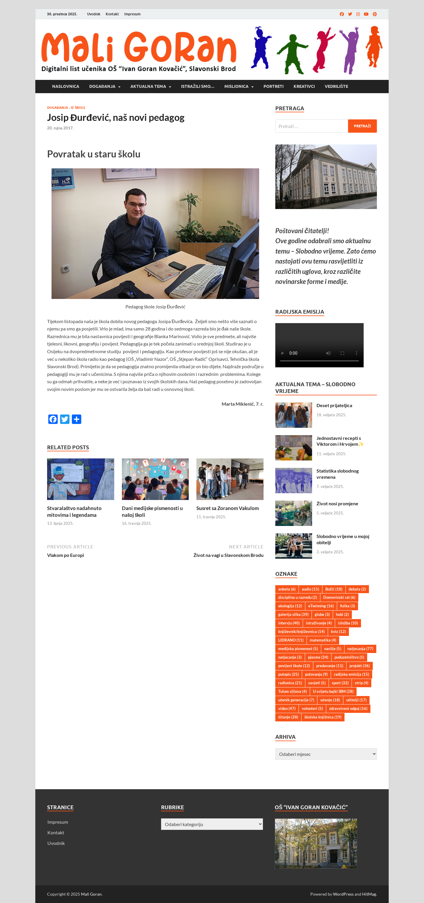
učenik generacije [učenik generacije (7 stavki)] (296, 700)
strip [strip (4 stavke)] (361, 682)
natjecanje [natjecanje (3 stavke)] (290, 657)
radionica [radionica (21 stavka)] (290, 682)
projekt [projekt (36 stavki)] (360, 665)
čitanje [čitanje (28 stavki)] (288, 717)
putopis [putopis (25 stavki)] (288, 674)
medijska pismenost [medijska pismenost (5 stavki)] (298, 648)
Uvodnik (93, 14)
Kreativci (304, 86)
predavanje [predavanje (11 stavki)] (329, 665)
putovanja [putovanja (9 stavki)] (316, 674)
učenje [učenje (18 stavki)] (330, 700)
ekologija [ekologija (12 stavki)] (290, 605)
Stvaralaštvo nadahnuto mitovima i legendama (74, 511)
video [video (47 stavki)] (287, 708)
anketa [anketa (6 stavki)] (287, 589)
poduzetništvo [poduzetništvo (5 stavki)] (349, 657)
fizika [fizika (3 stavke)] (347, 605)
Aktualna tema (148, 86)
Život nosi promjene (337, 503)
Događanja (102, 86)
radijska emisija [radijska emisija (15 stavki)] (351, 674)
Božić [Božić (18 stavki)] (333, 589)
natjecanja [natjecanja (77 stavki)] (360, 648)
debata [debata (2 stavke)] (357, 589)
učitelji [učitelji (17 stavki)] (356, 700)
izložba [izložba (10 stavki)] (348, 623)
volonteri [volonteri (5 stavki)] (312, 708)
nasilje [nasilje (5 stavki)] (332, 648)
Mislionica (236, 86)
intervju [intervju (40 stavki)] (289, 623)
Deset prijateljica (334, 405)
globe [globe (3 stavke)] (322, 614)
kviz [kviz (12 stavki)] (338, 631)
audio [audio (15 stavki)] (310, 589)
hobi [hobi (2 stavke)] (342, 614)
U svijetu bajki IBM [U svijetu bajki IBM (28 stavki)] (333, 691)
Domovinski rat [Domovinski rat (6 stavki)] (339, 597)
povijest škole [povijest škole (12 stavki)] (294, 665)
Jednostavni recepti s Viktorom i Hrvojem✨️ (340, 441)
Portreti (274, 86)
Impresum (132, 14)
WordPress (343, 894)
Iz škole (78, 108)
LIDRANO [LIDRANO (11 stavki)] (291, 640)
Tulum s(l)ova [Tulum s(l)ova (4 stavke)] (292, 691)
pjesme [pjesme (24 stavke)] (318, 657)
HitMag (369, 894)
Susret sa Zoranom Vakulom (227, 508)
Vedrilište (336, 86)
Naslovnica (65, 86)
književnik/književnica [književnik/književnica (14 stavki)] (301, 631)
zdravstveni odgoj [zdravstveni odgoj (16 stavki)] (348, 708)
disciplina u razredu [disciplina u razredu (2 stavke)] (297, 597)
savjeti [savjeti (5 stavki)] (317, 682)
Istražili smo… (197, 86)
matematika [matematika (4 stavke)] (323, 640)
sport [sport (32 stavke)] (340, 682)
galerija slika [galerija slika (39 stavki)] (293, 614)
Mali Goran (91, 894)
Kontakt (112, 14)
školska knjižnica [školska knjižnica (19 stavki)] (323, 717)
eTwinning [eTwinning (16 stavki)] (321, 605)
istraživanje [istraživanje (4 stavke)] (319, 623)
